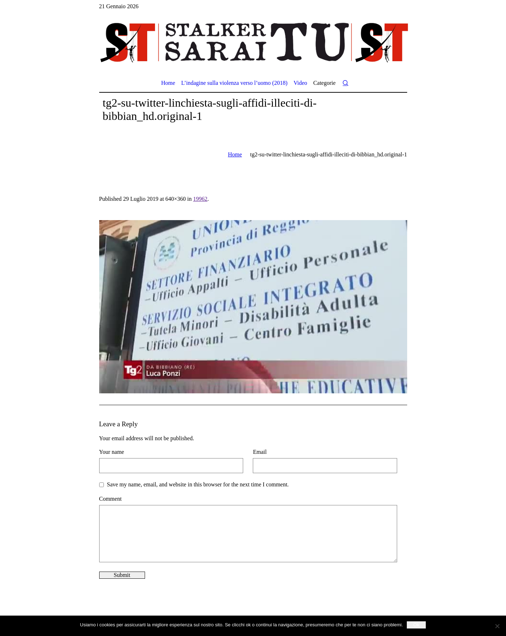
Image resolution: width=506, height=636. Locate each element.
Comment (110, 499)
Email (259, 452)
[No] (497, 626)
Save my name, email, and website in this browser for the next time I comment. (198, 484)
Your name (111, 452)
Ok (416, 624)
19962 (200, 199)
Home (235, 154)
